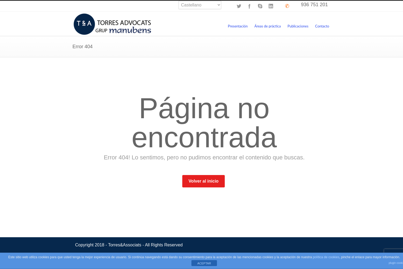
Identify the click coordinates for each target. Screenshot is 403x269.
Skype (260, 6)
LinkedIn (271, 6)
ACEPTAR (204, 263)
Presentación (238, 26)
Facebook (249, 6)
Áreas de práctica (267, 26)
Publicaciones (298, 26)
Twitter (238, 6)
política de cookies (326, 257)
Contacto (322, 26)
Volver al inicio (203, 181)
